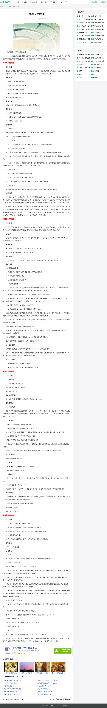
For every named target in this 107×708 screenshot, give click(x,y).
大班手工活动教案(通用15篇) (61, 699)
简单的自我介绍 (98, 26)
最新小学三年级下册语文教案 (47, 680)
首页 (18, 2)
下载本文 (46, 19)
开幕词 (95, 77)
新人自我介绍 (97, 16)
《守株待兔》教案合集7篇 (12, 680)
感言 (80, 71)
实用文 (25, 2)
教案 (18, 6)
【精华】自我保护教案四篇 (46, 691)
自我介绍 (96, 71)
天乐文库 (51, 705)
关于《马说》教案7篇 (44, 694)
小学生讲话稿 (97, 42)
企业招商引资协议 (98, 54)
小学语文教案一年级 (10, 683)
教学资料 (34, 2)
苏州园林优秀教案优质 (11, 691)
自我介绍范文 (97, 32)
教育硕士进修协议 (84, 61)
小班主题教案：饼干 (44, 686)
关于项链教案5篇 (43, 689)
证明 (94, 74)
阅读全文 (41, 19)
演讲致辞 (52, 2)
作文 (60, 2)
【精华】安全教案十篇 (11, 694)
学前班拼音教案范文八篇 (16, 699)
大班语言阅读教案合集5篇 (12, 689)
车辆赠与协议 (83, 64)
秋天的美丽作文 (84, 42)
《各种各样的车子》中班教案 (47, 683)
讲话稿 (81, 77)
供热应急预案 (97, 67)
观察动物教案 (8, 686)
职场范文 (43, 2)
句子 (67, 2)
